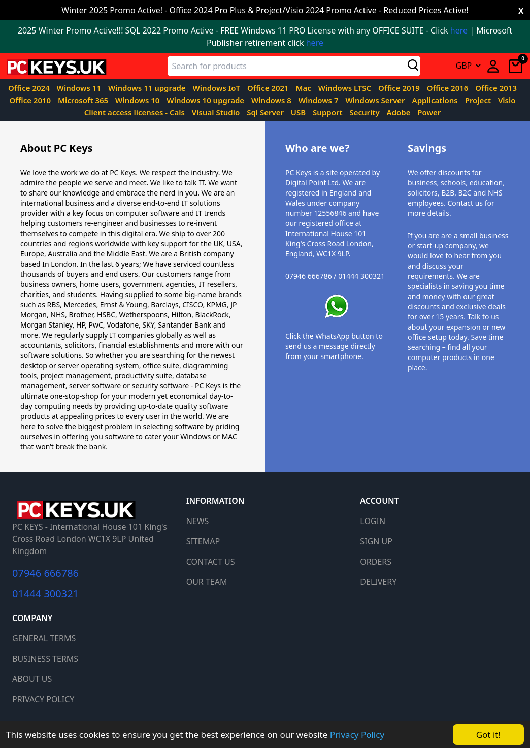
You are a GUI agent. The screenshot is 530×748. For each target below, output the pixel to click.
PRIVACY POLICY (43, 699)
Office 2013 (496, 88)
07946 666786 (45, 573)
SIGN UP (376, 541)
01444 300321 (45, 594)
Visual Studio (217, 112)
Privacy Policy (357, 734)
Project (479, 100)
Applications (436, 100)
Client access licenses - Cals (135, 112)
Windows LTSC (345, 88)
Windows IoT (217, 88)
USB (299, 112)
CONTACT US (210, 562)
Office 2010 (31, 100)
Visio (507, 100)
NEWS (197, 521)
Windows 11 (80, 88)
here (459, 30)
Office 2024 (30, 88)
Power (429, 112)
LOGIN (372, 521)
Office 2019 (400, 88)
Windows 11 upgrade (148, 88)
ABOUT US (32, 679)
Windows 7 (320, 100)
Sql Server (266, 112)
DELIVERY (378, 582)
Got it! (488, 734)
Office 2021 (269, 88)
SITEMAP (203, 541)
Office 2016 (449, 88)
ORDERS (375, 562)
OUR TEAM (206, 582)
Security (365, 112)
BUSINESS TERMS (45, 659)
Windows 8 (272, 100)
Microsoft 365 (84, 100)
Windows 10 (138, 100)
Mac (304, 88)
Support (328, 112)
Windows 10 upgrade (206, 100)
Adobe (400, 112)
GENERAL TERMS (44, 638)
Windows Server (376, 100)
